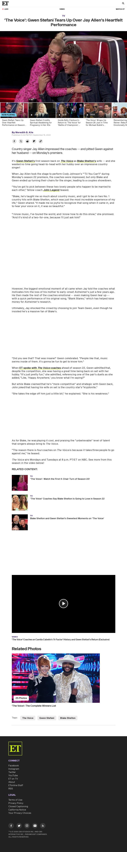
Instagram (13, 769)
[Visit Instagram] (27, 826)
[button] (63, 603)
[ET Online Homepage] (6, 3)
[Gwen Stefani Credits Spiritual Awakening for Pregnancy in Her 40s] (42, 115)
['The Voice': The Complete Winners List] (63, 678)
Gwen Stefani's (25, 161)
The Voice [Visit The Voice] (27, 718)
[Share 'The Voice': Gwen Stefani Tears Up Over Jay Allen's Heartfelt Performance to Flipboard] (34, 141)
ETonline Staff (15, 785)
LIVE (6, 9)
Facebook (13, 765)
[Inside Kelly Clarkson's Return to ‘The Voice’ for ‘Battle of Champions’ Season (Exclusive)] (70, 115)
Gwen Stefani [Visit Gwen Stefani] (46, 718)
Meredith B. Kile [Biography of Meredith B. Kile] (24, 132)
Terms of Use (15, 800)
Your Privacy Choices (19, 813)
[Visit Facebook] (11, 826)
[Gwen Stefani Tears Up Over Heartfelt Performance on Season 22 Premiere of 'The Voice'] (14, 115)
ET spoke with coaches (40, 368)
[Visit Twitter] (19, 826)
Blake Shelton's (86, 161)
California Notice (17, 809)
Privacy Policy (15, 803)
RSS (10, 788)
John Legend (51, 190)
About (11, 782)
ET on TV (13, 778)
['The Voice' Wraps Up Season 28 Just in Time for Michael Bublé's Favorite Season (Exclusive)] (98, 115)
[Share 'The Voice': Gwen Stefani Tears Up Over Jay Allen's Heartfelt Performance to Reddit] (27, 141)
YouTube (13, 775)
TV (63, 16)
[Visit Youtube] (35, 826)
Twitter (12, 772)
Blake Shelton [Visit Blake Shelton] (67, 718)
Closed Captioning (18, 806)
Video (62, 9)
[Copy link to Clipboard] (40, 141)
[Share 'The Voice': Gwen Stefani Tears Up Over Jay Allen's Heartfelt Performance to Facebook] (14, 141)
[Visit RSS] (42, 826)
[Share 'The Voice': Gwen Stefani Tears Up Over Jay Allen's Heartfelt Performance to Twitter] (20, 141)
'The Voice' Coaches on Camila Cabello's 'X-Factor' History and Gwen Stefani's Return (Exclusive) (61, 639)
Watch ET (120, 9)
